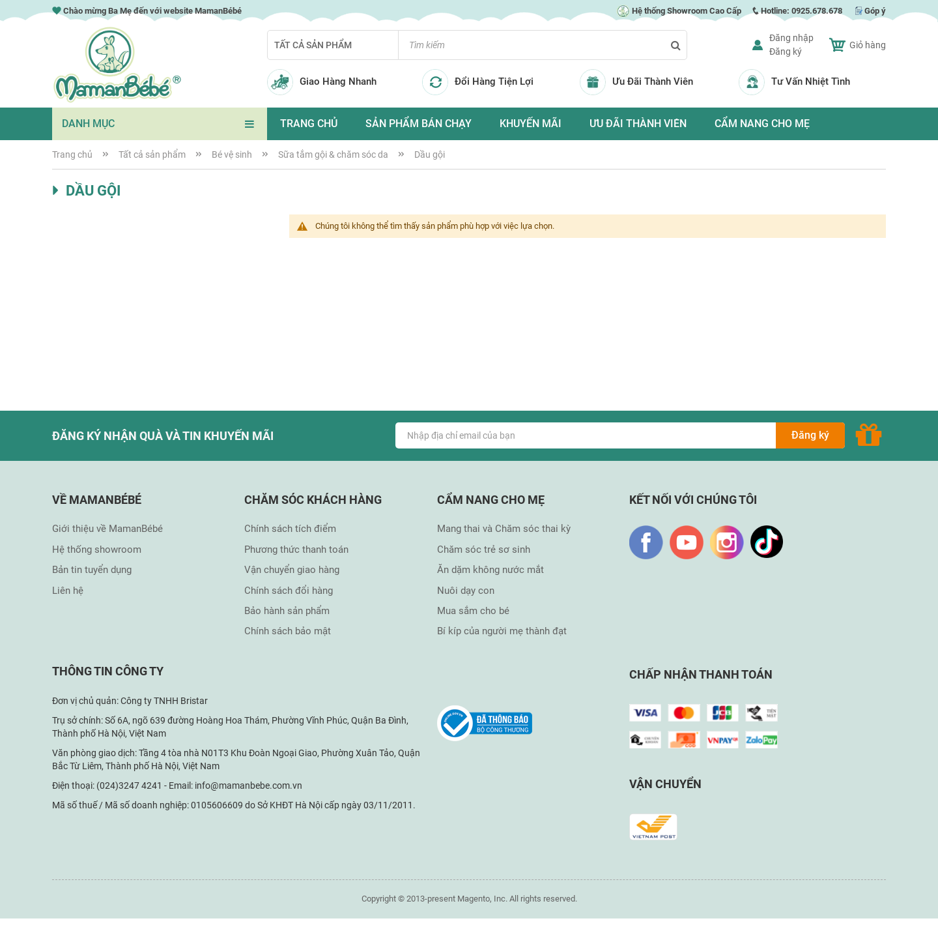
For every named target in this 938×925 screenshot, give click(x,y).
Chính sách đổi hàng (288, 590)
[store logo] (117, 64)
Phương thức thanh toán (296, 549)
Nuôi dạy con (465, 590)
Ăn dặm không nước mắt (490, 570)
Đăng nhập (791, 38)
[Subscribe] (810, 435)
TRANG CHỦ (308, 123)
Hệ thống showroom (96, 549)
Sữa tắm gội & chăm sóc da (334, 154)
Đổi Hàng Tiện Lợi (494, 81)
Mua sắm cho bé (473, 611)
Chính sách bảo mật (287, 631)
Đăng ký (785, 51)
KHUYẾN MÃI (530, 123)
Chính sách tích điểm (290, 529)
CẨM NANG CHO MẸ (762, 123)
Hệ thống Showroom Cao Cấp (678, 11)
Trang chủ (73, 154)
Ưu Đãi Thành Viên (652, 81)
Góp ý (875, 11)
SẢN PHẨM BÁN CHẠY (418, 123)
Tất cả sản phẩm (313, 45)
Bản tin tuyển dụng (92, 570)
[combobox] (542, 45)
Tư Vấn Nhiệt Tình (810, 81)
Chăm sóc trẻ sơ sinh (483, 549)
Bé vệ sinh (233, 154)
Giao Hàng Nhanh (338, 81)
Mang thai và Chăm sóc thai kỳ (504, 529)
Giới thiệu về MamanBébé (107, 529)
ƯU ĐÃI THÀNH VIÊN (638, 123)
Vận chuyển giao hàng (291, 570)
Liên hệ (67, 590)
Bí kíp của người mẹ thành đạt (502, 631)
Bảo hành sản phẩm (287, 611)
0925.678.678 (816, 11)
